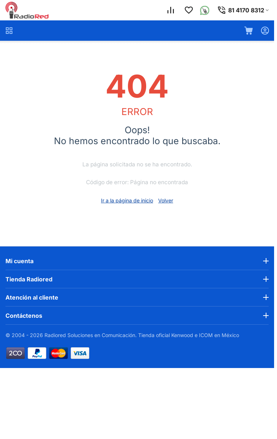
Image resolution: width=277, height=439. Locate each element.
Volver (165, 200)
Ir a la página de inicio (127, 200)
